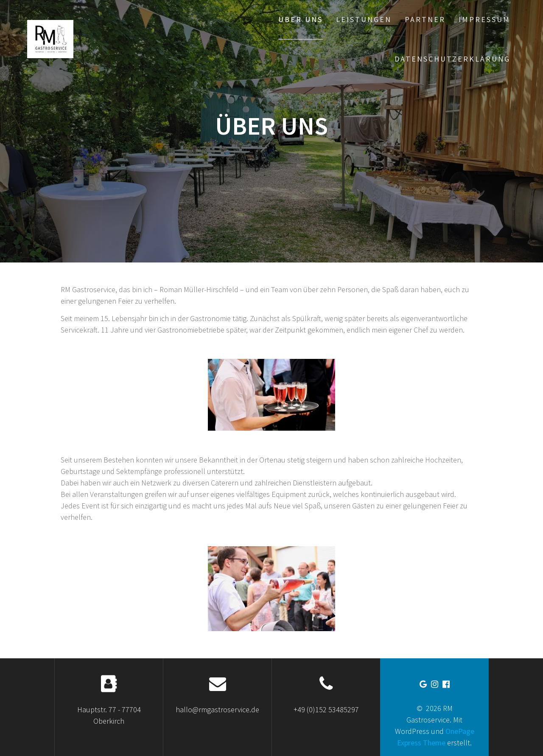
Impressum (484, 19)
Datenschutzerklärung (452, 59)
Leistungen (364, 19)
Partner (425, 19)
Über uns (300, 19)
